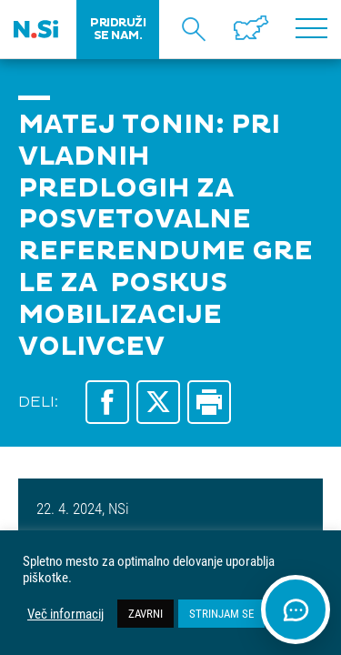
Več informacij (65, 614)
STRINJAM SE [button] (221, 613)
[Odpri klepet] (295, 609)
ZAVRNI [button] (145, 613)
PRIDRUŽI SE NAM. (117, 29)
